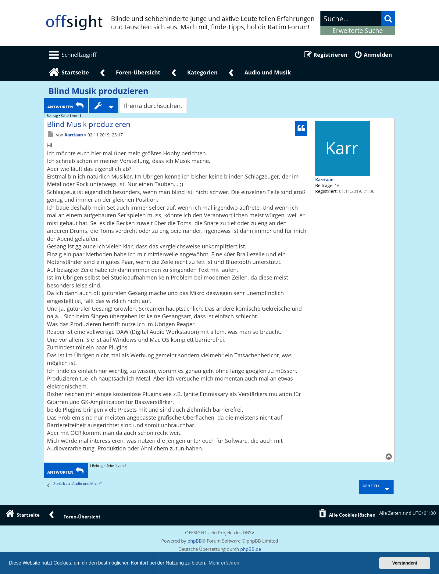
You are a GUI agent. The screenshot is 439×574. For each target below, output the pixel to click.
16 (337, 185)
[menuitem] (71, 54)
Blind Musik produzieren (98, 90)
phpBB (194, 541)
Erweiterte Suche (357, 30)
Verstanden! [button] (404, 563)
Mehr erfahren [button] (224, 562)
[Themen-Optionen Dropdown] (103, 105)
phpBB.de (250, 549)
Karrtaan (324, 179)
